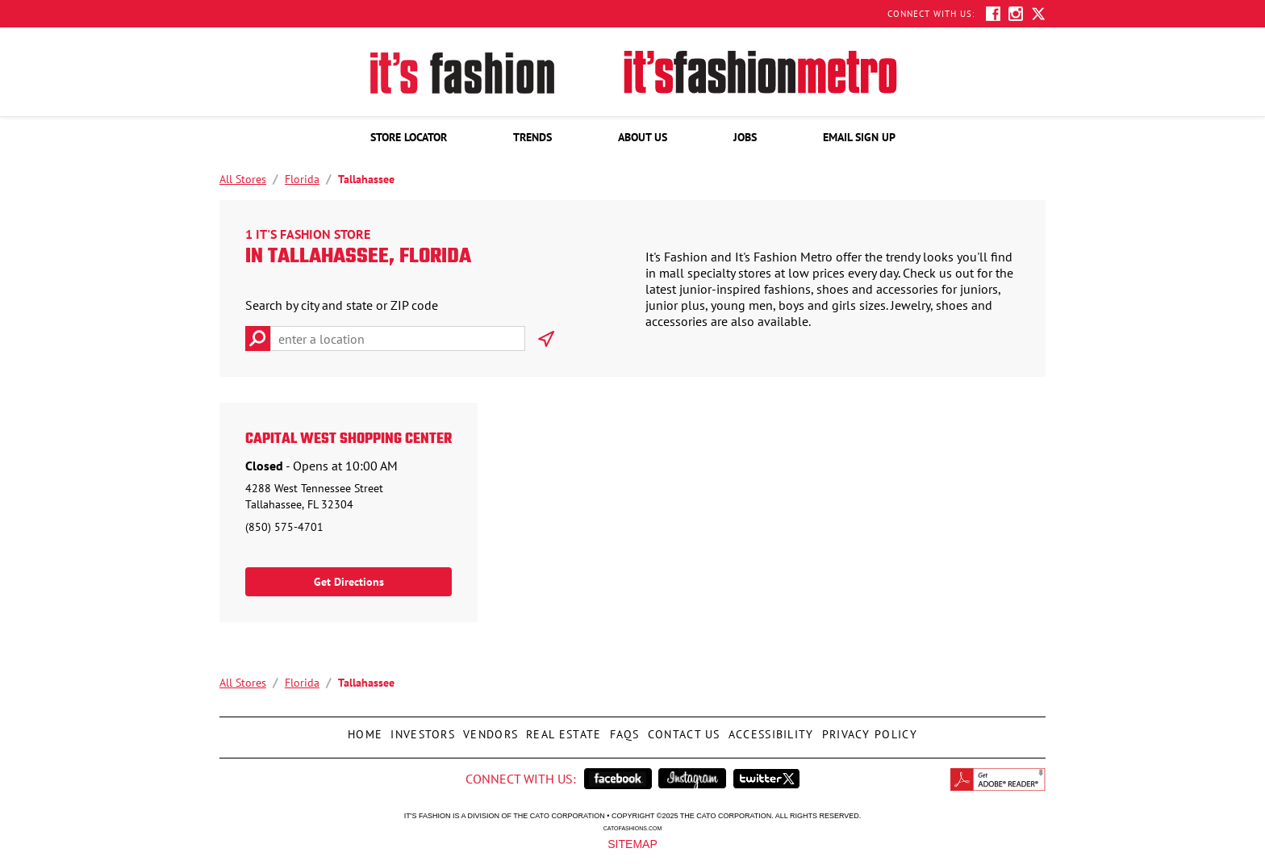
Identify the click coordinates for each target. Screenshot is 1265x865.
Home (363, 729)
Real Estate (561, 729)
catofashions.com (632, 828)
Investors (420, 729)
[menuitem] (408, 137)
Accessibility (769, 729)
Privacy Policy (867, 729)
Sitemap (632, 843)
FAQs (623, 729)
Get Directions (349, 582)
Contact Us (682, 729)
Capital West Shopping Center (348, 439)
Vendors (488, 729)
